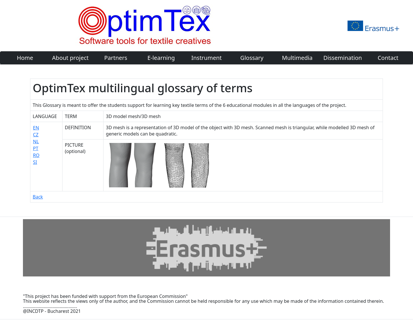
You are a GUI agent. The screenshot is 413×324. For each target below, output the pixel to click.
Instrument (206, 58)
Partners (115, 58)
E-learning (161, 58)
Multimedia (297, 58)
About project (70, 58)
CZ (35, 134)
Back (38, 197)
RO (36, 155)
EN (36, 128)
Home (25, 58)
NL (36, 141)
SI (35, 162)
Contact (388, 58)
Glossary (252, 58)
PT (35, 148)
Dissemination (342, 58)
